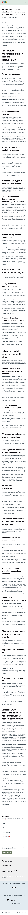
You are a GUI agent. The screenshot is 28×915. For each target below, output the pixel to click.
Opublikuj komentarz (7, 852)
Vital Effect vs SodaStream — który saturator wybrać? (13, 876)
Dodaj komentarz (6, 836)
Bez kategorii (14, 17)
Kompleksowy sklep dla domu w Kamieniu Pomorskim (14, 895)
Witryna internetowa (6, 832)
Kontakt (23, 883)
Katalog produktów (7, 883)
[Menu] (25, 2)
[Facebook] (13, 887)
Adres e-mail (5, 828)
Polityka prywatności (16, 883)
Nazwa (4, 823)
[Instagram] (15, 887)
